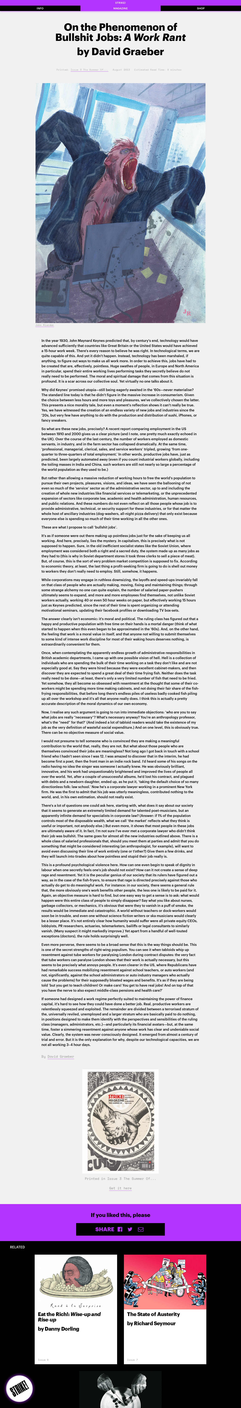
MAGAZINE (120, 8)
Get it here (120, 1188)
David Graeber (61, 1056)
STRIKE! (120, 2)
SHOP (201, 8)
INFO (40, 8)
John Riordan (45, 325)
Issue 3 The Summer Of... (89, 69)
